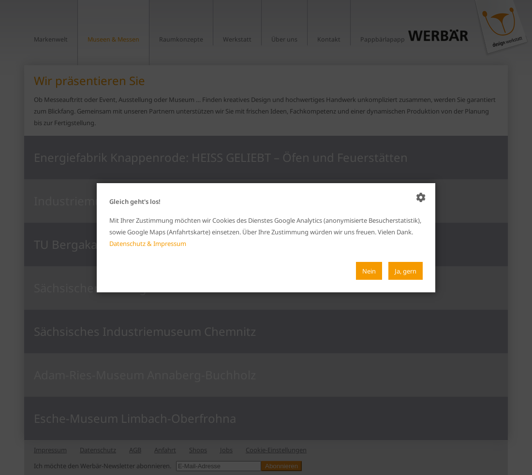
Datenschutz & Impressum (147, 243)
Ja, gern (405, 270)
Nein (369, 270)
